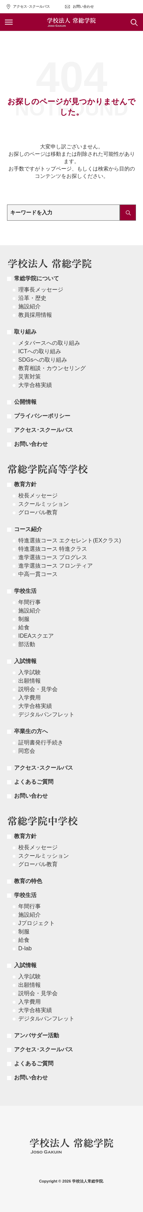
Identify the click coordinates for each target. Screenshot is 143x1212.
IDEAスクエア (36, 636)
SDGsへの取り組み (42, 360)
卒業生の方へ (31, 731)
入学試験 (29, 672)
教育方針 (25, 484)
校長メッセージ (38, 495)
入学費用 (29, 698)
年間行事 (29, 602)
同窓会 (26, 751)
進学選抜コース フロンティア (55, 566)
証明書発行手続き (40, 742)
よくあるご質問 (33, 782)
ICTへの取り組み (39, 351)
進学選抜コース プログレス (52, 557)
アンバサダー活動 (36, 1035)
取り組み (25, 332)
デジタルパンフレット (46, 714)
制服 (24, 619)
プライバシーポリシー (42, 416)
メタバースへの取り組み (49, 343)
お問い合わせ (83, 6)
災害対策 (29, 377)
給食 (24, 627)
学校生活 (25, 591)
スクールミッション (43, 504)
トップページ (56, 169)
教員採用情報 (35, 315)
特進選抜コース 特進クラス (52, 549)
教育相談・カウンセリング (52, 368)
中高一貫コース (38, 574)
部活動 (26, 644)
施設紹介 (29, 306)
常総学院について (36, 278)
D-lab (25, 948)
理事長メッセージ (40, 290)
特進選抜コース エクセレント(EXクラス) (69, 540)
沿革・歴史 (32, 298)
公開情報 (25, 402)
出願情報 (29, 681)
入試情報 (25, 661)
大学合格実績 (35, 385)
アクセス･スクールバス (31, 6)
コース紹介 (28, 529)
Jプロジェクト (36, 923)
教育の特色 (28, 881)
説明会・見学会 (38, 689)
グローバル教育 (38, 512)
